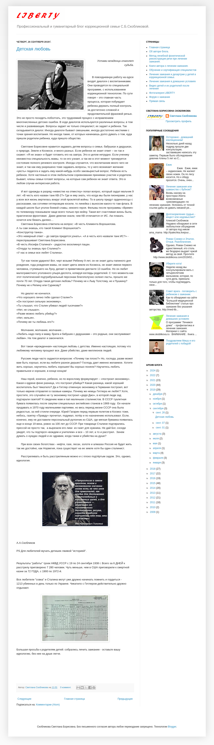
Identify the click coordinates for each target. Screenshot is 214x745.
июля (156, 438)
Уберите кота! (174, 263)
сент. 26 (160, 412)
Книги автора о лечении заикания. (168, 65)
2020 (153, 385)
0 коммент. (65, 687)
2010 (153, 507)
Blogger (172, 726)
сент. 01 (160, 427)
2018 (153, 468)
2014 (153, 488)
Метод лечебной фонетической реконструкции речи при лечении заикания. (168, 58)
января (157, 462)
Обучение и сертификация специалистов (172, 70)
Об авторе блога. (159, 51)
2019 (153, 389)
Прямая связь (157, 101)
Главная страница (74, 698)
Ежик (169, 164)
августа (157, 433)
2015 (153, 483)
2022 (153, 375)
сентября (158, 408)
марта (156, 452)
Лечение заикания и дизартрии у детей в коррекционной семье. (172, 76)
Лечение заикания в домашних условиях (172, 81)
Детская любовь (33, 48)
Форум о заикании (159, 97)
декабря (158, 394)
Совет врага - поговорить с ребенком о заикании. (181, 293)
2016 (153, 478)
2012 (153, 497)
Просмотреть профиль (179, 121)
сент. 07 (160, 422)
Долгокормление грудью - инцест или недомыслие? (180, 216)
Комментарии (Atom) (48, 704)
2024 (153, 370)
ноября (157, 398)
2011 (153, 502)
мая (155, 443)
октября (158, 403)
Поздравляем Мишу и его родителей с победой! (180, 342)
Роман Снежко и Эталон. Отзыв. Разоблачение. (180, 240)
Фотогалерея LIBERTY (162, 92)
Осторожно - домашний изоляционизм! (179, 139)
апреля (157, 448)
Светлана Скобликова (37, 687)
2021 (153, 380)
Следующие (24, 698)
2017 (153, 473)
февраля (158, 457)
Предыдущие (125, 698)
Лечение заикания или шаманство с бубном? (179, 188)
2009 (153, 512)
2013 (153, 492)
